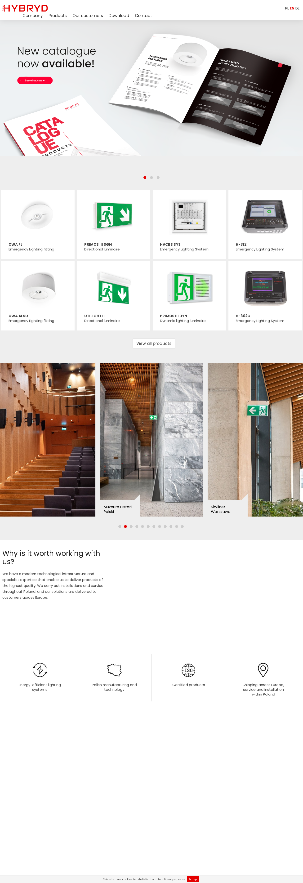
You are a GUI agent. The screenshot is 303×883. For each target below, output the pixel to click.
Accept (193, 879)
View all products (153, 343)
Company (32, 15)
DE (297, 8)
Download (119, 15)
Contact (143, 15)
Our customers (87, 15)
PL (287, 8)
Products (58, 15)
